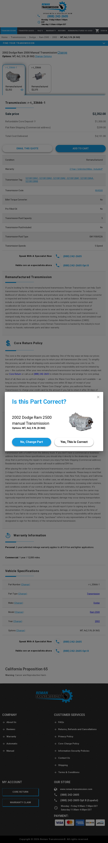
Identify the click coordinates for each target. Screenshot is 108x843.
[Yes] (74, 442)
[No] (31, 442)
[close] (98, 397)
